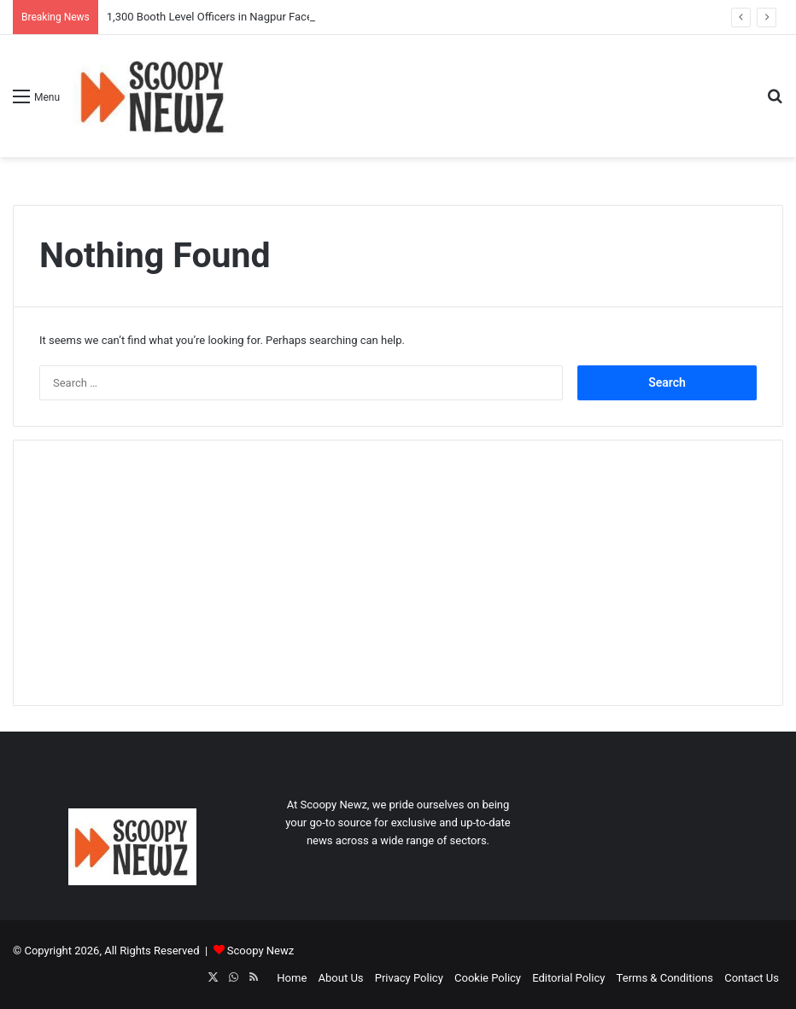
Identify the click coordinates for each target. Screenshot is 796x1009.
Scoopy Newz (260, 950)
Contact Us (751, 977)
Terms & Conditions (665, 977)
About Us (341, 977)
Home (292, 977)
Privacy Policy (409, 977)
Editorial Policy (568, 977)
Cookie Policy (487, 977)
